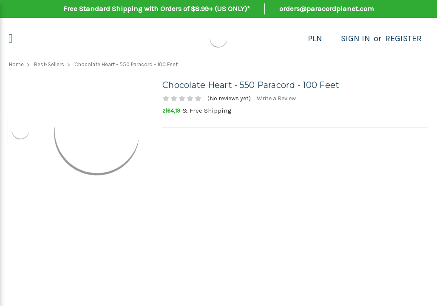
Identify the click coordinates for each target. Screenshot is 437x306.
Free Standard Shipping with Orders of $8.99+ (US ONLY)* (156, 8)
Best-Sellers (49, 64)
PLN (315, 38)
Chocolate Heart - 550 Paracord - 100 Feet (126, 64)
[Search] (331, 39)
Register (403, 38)
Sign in (355, 38)
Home (16, 64)
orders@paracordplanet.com (326, 8)
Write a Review (276, 98)
